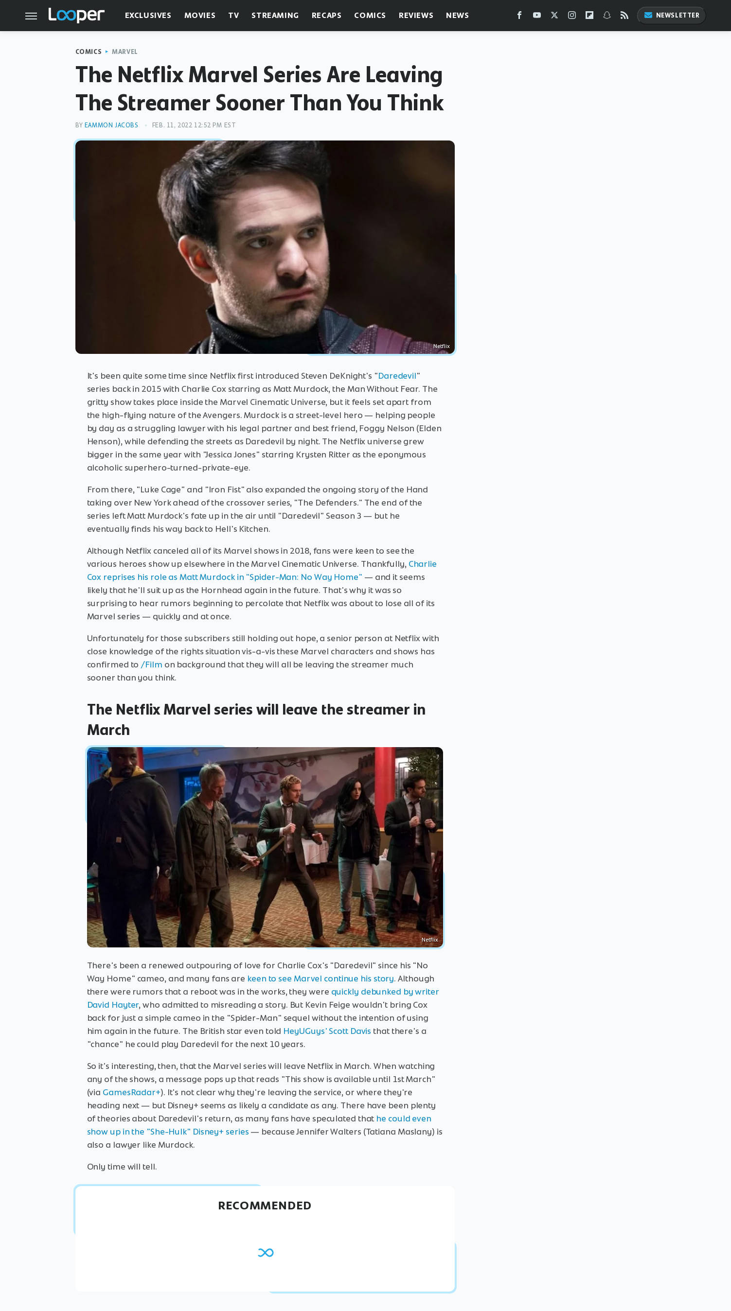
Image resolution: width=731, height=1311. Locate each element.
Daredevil (397, 376)
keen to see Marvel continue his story (320, 978)
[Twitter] (554, 17)
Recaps (327, 15)
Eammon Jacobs (112, 125)
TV (233, 15)
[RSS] (624, 17)
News (457, 15)
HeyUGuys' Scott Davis (327, 1031)
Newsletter (671, 15)
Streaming (275, 15)
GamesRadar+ (131, 1092)
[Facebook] (519, 17)
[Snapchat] (607, 17)
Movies (200, 15)
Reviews (416, 15)
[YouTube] (537, 17)
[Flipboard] (589, 17)
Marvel (125, 52)
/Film (151, 664)
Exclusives (148, 15)
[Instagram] (572, 17)
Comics (370, 15)
